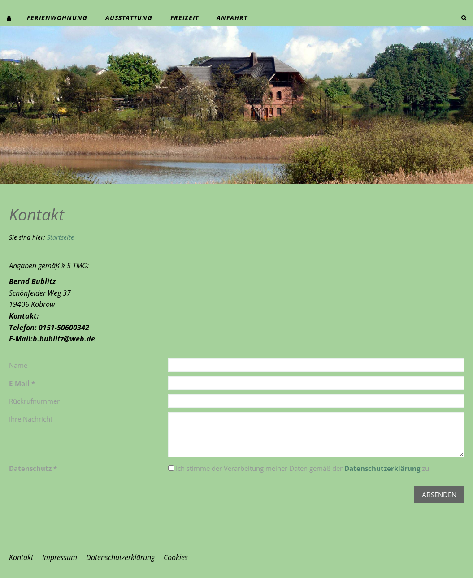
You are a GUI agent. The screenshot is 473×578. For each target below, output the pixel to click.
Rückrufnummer (34, 401)
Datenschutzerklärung (382, 468)
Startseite (60, 237)
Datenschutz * (33, 468)
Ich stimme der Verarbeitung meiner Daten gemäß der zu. (299, 468)
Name (18, 365)
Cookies (176, 557)
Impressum (59, 557)
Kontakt (21, 557)
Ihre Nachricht (30, 418)
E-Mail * (22, 383)
